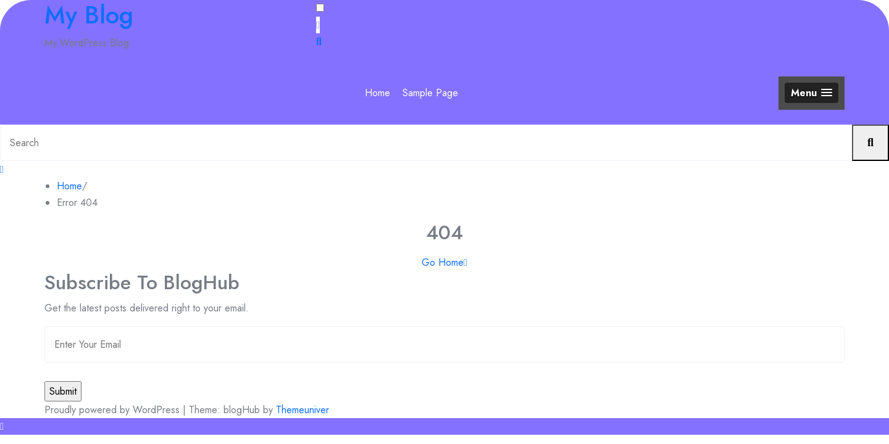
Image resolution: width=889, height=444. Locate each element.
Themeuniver (302, 410)
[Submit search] (870, 143)
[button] (811, 93)
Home (377, 93)
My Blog (88, 15)
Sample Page (430, 93)
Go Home (444, 262)
